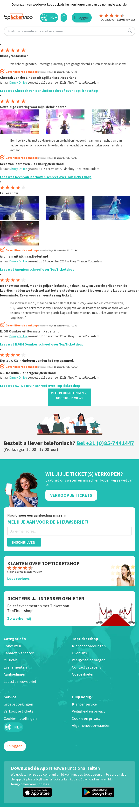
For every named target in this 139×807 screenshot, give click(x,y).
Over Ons (79, 652)
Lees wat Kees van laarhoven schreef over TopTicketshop (45, 177)
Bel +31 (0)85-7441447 (105, 443)
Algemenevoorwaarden (91, 725)
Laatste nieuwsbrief (20, 681)
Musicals (11, 659)
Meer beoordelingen (69, 396)
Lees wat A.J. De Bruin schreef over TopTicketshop (40, 385)
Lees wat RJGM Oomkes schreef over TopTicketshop (41, 344)
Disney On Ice (18, 82)
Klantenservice (84, 704)
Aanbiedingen (15, 674)
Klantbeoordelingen (89, 645)
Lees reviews (18, 578)
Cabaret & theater (19, 652)
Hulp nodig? (82, 696)
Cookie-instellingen (20, 718)
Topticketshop (85, 638)
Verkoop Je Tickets (71, 495)
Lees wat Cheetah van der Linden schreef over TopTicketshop (49, 90)
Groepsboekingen (18, 704)
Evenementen (15, 667)
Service (10, 696)
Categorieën (15, 638)
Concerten (12, 645)
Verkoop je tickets (18, 711)
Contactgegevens (86, 667)
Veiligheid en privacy (88, 711)
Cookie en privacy (86, 718)
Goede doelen (83, 674)
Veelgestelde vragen (88, 659)
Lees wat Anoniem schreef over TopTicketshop (37, 269)
